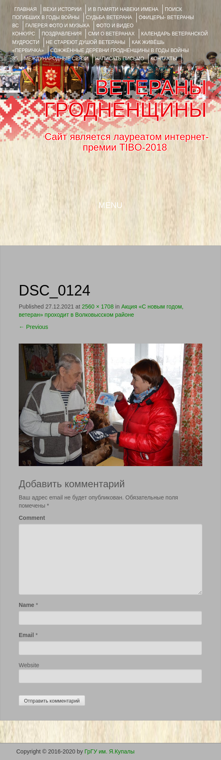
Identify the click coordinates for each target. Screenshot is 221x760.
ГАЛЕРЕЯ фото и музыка (57, 25)
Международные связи (56, 58)
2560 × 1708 (98, 306)
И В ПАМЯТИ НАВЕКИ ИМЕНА (123, 9)
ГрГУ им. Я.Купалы (110, 751)
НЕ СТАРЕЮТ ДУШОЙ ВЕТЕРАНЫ (85, 42)
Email (26, 635)
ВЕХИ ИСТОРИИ (62, 9)
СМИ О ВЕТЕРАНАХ (111, 34)
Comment (32, 518)
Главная (25, 9)
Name (26, 605)
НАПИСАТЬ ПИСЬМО (119, 58)
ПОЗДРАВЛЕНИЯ (61, 34)
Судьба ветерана (109, 17)
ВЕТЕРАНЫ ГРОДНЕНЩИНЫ (125, 99)
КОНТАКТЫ (164, 58)
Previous (33, 327)
